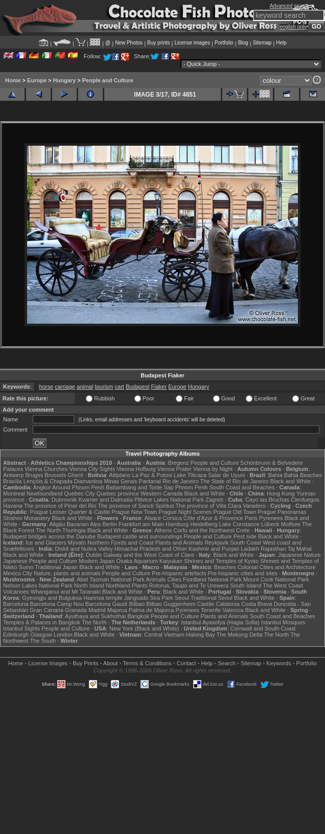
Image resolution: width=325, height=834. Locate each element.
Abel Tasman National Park (110, 579)
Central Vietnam (164, 635)
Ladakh (250, 549)
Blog (243, 43)
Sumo (26, 567)
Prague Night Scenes (185, 512)
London (63, 635)
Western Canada (161, 493)
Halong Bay (200, 635)
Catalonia (227, 604)
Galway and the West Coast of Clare (148, 555)
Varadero (254, 506)
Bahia (275, 475)
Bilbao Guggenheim (171, 604)
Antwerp (13, 475)
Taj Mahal (300, 549)
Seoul (182, 598)
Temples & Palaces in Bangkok (41, 622)
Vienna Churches (46, 469)
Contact (186, 663)
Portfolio (224, 43)
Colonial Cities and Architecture (277, 567)
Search (227, 663)
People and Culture (107, 80)
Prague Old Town (234, 512)
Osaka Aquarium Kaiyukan (149, 561)
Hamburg (177, 524)
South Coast (246, 542)
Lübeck (270, 524)
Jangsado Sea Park (148, 598)
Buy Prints (85, 663)
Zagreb (214, 500)
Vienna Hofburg (136, 469)
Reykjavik (216, 542)
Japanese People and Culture (40, 561)
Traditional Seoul (212, 598)
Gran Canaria (46, 610)
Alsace (152, 518)
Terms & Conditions (147, 663)
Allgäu (57, 524)
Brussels (55, 475)
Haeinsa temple (102, 598)
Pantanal (149, 481)
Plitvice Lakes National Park (169, 500)
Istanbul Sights (21, 628)
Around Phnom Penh (78, 487)
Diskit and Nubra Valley (84, 549)
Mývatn (77, 542)
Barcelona (16, 604)
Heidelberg (203, 524)
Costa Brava (256, 604)
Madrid (97, 610)
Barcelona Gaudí (106, 604)
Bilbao (137, 604)
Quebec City (79, 493)
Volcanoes (16, 592)
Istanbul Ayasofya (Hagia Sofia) (220, 622)
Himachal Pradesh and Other (150, 549)
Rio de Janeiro (181, 481)
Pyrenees (271, 518)
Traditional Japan (56, 567)
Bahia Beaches (303, 475)
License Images (47, 663)
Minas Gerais (120, 481)
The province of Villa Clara (209, 506)
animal (85, 387)
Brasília (12, 481)
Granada (76, 610)
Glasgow (41, 635)
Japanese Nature (299, 555)
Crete (243, 530)
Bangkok (138, 616)
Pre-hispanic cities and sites (242, 573)
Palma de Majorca (151, 610)
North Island (89, 585)
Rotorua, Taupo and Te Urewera (189, 585)
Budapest (137, 387)
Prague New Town (134, 512)
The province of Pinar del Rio (60, 506)
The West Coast (283, 585)
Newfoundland (44, 493)
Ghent (75, 475)
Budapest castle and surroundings (139, 536)
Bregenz (178, 463)
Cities (174, 579)
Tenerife (211, 610)
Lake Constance (239, 524)
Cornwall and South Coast (263, 628)
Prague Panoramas (282, 512)
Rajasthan (273, 549)
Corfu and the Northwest (204, 530)
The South (43, 641)
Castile (206, 604)
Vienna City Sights (92, 469)
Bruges (34, 475)
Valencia (232, 610)
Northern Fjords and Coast (120, 542)
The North (48, 530)
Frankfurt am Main (141, 524)
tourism (104, 387)
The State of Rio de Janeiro (234, 481)
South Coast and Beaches (241, 487)
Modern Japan (96, 561)
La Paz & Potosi (152, 475)
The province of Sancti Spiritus (136, 506)
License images (192, 43)
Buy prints (158, 43)
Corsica (172, 518)
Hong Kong (281, 493)
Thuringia (74, 530)
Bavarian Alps (83, 524)
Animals (156, 579)
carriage (65, 387)
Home (13, 80)
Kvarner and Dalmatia (105, 500)
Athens (163, 530)
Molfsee (291, 524)
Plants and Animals (179, 542)
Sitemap (262, 43)
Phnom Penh (191, 487)
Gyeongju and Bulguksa (52, 598)
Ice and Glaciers (46, 542)
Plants (140, 585)
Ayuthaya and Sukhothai (95, 616)
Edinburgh (16, 635)
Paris (251, 518)
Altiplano (119, 475)
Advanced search (289, 6)
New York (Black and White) (144, 628)
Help (281, 43)
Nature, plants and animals (67, 573)
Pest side (245, 536)
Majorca (117, 610)
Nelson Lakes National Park (38, 585)
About (110, 663)
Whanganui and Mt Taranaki (66, 592)
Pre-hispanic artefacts (179, 573)
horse (46, 387)
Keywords (278, 663)
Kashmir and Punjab (214, 549)
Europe (37, 80)
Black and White (290, 481)
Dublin (94, 555)
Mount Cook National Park (276, 579)
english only (293, 27)
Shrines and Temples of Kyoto (221, 561)
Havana (12, 506)
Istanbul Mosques (283, 622)
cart (119, 387)
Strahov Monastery (26, 518)
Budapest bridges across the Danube (49, 536)
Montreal (14, 493)
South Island (245, 585)
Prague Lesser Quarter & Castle (70, 512)
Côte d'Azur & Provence (213, 518)
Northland (118, 585)
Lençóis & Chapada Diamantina (63, 481)
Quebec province (118, 493)
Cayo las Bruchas (267, 500)
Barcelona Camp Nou (57, 604)
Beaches (225, 567)
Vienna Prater (174, 469)
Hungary (64, 80)
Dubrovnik (64, 500)
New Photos (129, 43)
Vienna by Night (213, 469)
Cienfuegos (305, 500)
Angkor (42, 487)
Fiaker (159, 387)
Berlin (109, 524)
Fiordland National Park (212, 579)
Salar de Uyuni (226, 475)
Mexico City (17, 573)
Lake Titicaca (190, 475)
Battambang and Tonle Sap (140, 487)
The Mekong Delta (240, 635)
